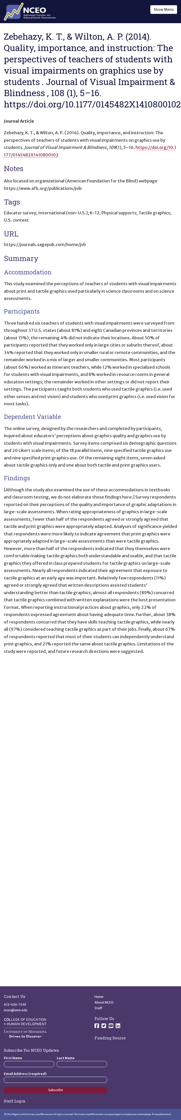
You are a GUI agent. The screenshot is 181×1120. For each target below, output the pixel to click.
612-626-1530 (15, 1004)
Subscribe (55, 1090)
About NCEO (104, 1002)
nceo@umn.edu (15, 1010)
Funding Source (110, 1037)
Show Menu (164, 9)
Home (99, 997)
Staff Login (15, 1101)
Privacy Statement (161, 1114)
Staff (99, 1008)
